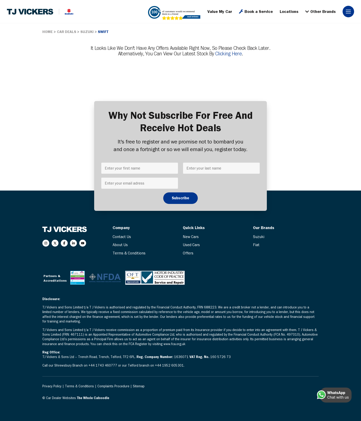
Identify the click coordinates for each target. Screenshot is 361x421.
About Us (120, 244)
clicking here (228, 53)
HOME (47, 32)
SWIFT (103, 32)
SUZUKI (87, 32)
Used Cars (191, 244)
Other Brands (320, 11)
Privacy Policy (52, 386)
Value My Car (219, 11)
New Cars (191, 236)
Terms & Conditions (129, 253)
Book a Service (256, 11)
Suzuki (258, 236)
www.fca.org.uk (174, 344)
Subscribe (180, 198)
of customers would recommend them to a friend (178, 12)
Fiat (256, 244)
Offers (188, 253)
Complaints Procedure (113, 386)
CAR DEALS (66, 32)
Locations (289, 11)
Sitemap (139, 386)
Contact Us (122, 236)
